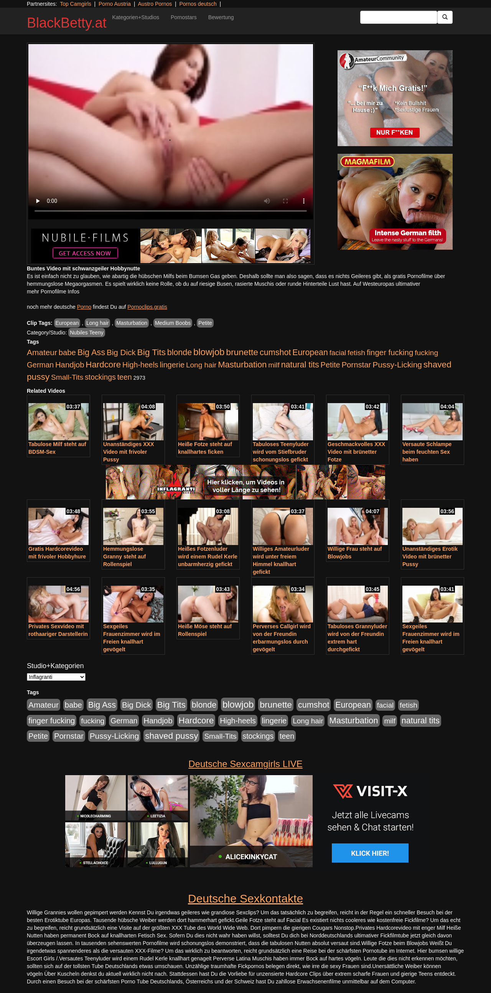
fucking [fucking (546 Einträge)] (426, 353)
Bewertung (221, 17)
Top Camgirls (75, 4)
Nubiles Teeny (87, 332)
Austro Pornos (155, 4)
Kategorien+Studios (135, 17)
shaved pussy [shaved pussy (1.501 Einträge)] (171, 736)
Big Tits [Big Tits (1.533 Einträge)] (151, 352)
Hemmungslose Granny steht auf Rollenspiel (124, 556)
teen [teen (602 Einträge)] (124, 377)
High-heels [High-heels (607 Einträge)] (140, 365)
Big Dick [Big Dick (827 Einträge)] (121, 352)
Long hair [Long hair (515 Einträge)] (201, 365)
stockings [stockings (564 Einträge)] (100, 377)
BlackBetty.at (66, 23)
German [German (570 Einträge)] (40, 365)
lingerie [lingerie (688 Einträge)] (172, 365)
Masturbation (131, 323)
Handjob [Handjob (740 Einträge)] (69, 365)
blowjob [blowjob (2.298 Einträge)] (208, 352)
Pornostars (184, 17)
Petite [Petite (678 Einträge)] (330, 365)
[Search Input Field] (398, 17)
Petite (205, 323)
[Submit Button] (445, 17)
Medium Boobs (173, 323)
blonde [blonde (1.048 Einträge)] (179, 352)
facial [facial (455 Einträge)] (338, 353)
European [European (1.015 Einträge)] (310, 352)
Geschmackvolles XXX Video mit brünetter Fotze (356, 452)
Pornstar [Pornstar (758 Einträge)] (356, 365)
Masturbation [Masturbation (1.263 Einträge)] (242, 364)
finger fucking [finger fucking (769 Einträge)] (390, 352)
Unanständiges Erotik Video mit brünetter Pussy (430, 556)
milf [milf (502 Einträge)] (274, 365)
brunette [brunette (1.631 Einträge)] (242, 352)
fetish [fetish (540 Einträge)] (356, 353)
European (67, 323)
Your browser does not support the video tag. (170, 131)
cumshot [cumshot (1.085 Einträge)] (275, 352)
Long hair (97, 323)
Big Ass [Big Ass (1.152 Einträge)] (91, 352)
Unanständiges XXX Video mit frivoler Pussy (128, 452)
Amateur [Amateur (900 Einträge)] (42, 352)
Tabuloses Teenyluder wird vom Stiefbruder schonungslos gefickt (281, 452)
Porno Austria (115, 4)
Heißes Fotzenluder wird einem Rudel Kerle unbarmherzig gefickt (207, 556)
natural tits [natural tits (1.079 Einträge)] (300, 364)
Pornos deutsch (197, 4)
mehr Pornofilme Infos (53, 291)
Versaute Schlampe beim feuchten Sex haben (426, 452)
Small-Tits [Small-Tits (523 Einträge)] (67, 377)
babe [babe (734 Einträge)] (67, 352)
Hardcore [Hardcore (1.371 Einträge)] (103, 364)
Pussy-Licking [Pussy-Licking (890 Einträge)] (397, 364)
